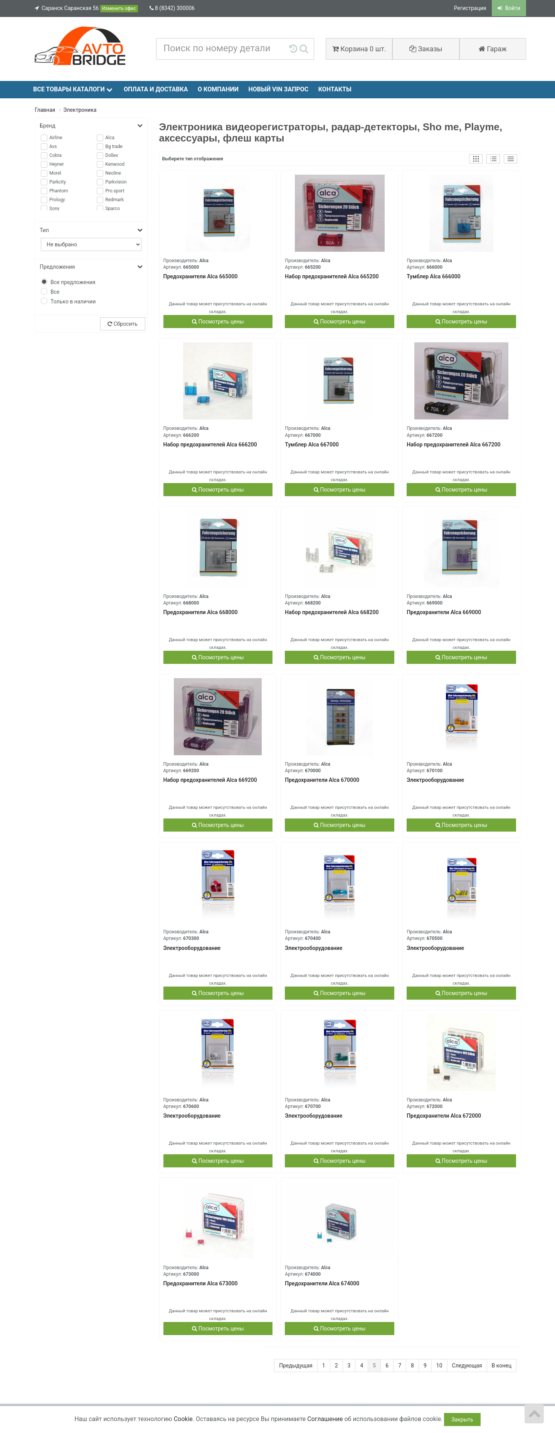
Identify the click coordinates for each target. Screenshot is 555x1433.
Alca (109, 137)
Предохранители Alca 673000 (200, 1283)
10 (439, 1365)
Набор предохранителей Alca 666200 (210, 444)
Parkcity (57, 182)
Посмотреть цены (218, 321)
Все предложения (73, 282)
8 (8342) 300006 (172, 8)
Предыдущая (296, 1365)
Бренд (91, 126)
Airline (55, 137)
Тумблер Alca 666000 (434, 276)
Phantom (58, 191)
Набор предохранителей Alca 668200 (331, 612)
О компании (218, 89)
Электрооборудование (435, 780)
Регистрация (470, 8)
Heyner (56, 164)
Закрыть (462, 1419)
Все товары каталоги (73, 89)
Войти (509, 8)
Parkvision (116, 182)
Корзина (359, 49)
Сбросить (123, 324)
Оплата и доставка (156, 89)
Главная (45, 110)
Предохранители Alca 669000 (444, 612)
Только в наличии (73, 301)
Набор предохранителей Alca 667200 (453, 444)
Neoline (113, 173)
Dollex (111, 155)
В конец (501, 1365)
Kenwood (114, 164)
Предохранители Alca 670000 (322, 780)
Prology (57, 199)
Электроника (79, 110)
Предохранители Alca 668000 (200, 612)
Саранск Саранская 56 (86, 8)
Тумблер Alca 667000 (312, 444)
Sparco (112, 208)
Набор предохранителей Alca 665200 (331, 276)
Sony (54, 208)
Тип (91, 230)
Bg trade (114, 146)
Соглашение (325, 1419)
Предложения (91, 267)
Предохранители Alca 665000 (200, 276)
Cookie (183, 1419)
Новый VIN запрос (278, 89)
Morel (55, 173)
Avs (53, 146)
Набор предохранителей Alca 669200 (210, 780)
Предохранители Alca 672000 (444, 1116)
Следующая (467, 1365)
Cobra (55, 155)
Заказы (425, 49)
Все (54, 292)
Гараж (493, 49)
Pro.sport (114, 191)
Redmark (114, 199)
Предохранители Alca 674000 (322, 1283)
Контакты (335, 89)
